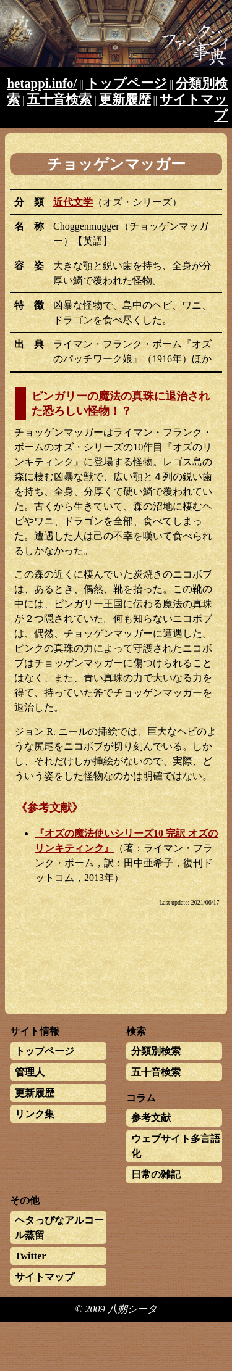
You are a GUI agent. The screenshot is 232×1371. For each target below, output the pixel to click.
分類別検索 (156, 1051)
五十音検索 (59, 99)
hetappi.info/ (42, 83)
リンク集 (34, 1114)
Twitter (30, 1256)
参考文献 (151, 1117)
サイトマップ (44, 1277)
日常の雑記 (156, 1174)
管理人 (30, 1072)
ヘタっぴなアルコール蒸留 (59, 1227)
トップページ (126, 83)
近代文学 (73, 202)
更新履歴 (125, 99)
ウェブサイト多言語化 (175, 1146)
